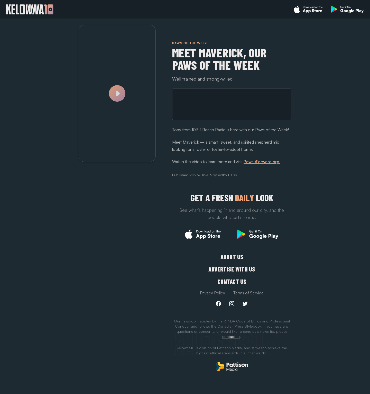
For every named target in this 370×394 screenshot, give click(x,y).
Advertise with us (231, 269)
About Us (231, 257)
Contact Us (231, 281)
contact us (231, 336)
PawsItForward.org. (262, 161)
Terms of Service (248, 293)
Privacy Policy (212, 293)
